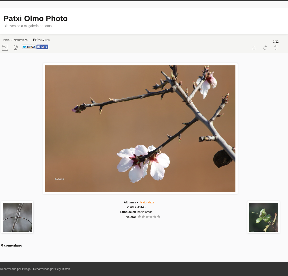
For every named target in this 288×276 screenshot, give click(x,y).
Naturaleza (21, 40)
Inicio (6, 40)
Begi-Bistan (62, 269)
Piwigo (26, 269)
